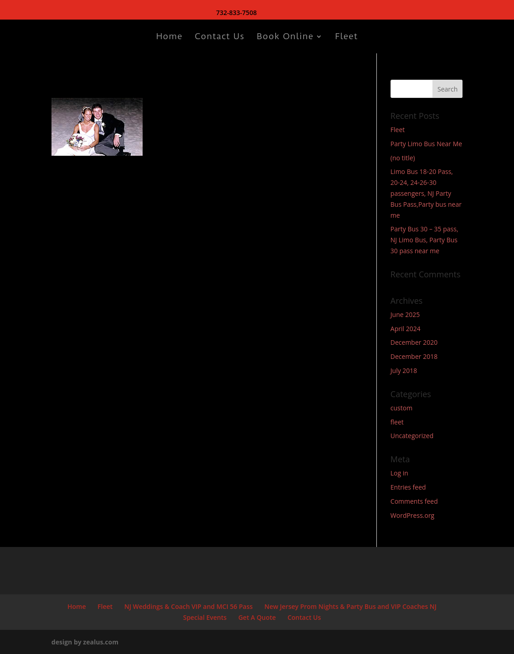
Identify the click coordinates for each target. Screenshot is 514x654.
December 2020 (414, 342)
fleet (397, 422)
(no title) (403, 157)
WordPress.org (412, 515)
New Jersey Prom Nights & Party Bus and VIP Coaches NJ (350, 606)
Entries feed (408, 487)
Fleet (346, 37)
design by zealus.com (84, 642)
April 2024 (406, 328)
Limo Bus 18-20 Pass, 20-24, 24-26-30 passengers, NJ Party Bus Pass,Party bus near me (426, 193)
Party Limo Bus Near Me (426, 143)
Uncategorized (412, 435)
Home (169, 37)
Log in (399, 473)
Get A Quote (257, 617)
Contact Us (219, 37)
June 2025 (405, 314)
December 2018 (414, 356)
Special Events (205, 617)
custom (401, 408)
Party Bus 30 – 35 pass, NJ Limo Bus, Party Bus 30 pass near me (424, 240)
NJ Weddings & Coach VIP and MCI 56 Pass (188, 606)
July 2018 (404, 370)
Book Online (285, 37)
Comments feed (414, 501)
